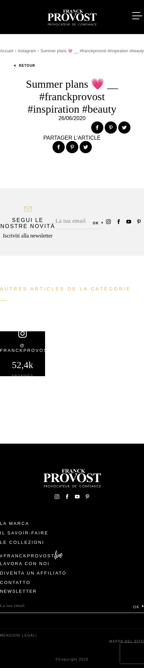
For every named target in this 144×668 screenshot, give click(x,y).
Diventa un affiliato (33, 573)
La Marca (14, 523)
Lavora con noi (25, 563)
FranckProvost (29, 555)
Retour (24, 65)
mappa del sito (126, 641)
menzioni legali (18, 635)
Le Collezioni (22, 542)
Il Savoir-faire (24, 532)
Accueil (6, 51)
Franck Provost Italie (72, 16)
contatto (15, 582)
